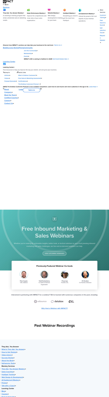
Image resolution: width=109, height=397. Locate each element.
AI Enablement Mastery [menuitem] (11, 380)
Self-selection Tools (103, 30)
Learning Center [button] (8, 388)
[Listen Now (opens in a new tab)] (93, 87)
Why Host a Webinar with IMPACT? (54, 308)
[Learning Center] (30, 67)
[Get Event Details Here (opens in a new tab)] (61, 59)
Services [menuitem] (6, 7)
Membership (28, 53)
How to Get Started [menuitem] (9, 352)
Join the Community (30, 51)
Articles (7, 75)
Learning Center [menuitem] (9, 61)
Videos (7, 78)
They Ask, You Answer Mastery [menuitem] (14, 369)
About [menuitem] (6, 89)
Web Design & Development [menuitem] (13, 377)
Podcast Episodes (10, 81)
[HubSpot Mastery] (71, 26)
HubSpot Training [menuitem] (9, 374)
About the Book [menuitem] (8, 360)
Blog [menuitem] (4, 391)
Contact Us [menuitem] (9, 103)
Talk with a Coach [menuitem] (9, 385)
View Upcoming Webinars (54, 254)
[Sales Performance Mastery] (37, 26)
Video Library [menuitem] (7, 355)
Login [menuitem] (21, 89)
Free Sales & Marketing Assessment (30, 78)
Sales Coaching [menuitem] (8, 371)
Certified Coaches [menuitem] (11, 97)
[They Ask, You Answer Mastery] (15, 26)
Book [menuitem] (5, 48)
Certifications (23, 81)
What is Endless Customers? (27, 75)
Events (26, 56)
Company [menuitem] (8, 92)
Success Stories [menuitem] (13, 48)
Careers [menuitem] (7, 100)
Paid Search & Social (103, 22)
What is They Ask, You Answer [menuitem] (13, 349)
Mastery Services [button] (8, 366)
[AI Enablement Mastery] (88, 26)
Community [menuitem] (28, 48)
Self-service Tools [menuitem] (8, 363)
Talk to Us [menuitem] (31, 90)
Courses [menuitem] (5, 394)
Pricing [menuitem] (21, 48)
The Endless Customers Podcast (29, 84)
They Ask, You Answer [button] (10, 346)
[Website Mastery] (55, 26)
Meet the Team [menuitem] (10, 95)
